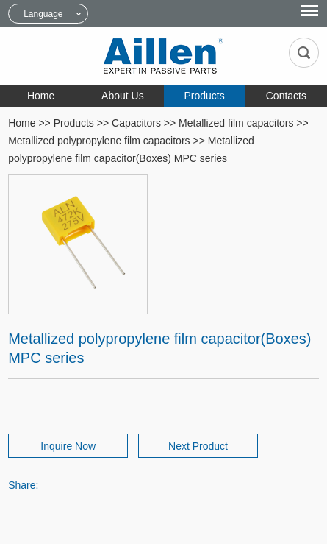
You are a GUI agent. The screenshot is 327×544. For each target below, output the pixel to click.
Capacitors (136, 123)
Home (40, 96)
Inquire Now (68, 446)
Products (204, 96)
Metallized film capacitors (236, 123)
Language (43, 14)
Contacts (286, 96)
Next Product (198, 446)
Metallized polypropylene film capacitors (99, 140)
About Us (122, 96)
